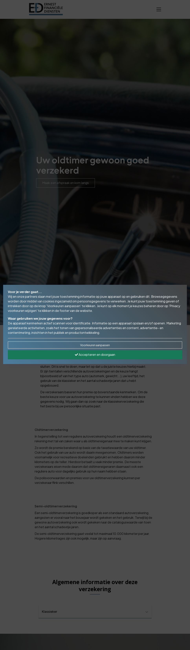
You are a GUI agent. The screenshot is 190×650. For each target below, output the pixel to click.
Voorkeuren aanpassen (95, 345)
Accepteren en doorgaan (95, 354)
